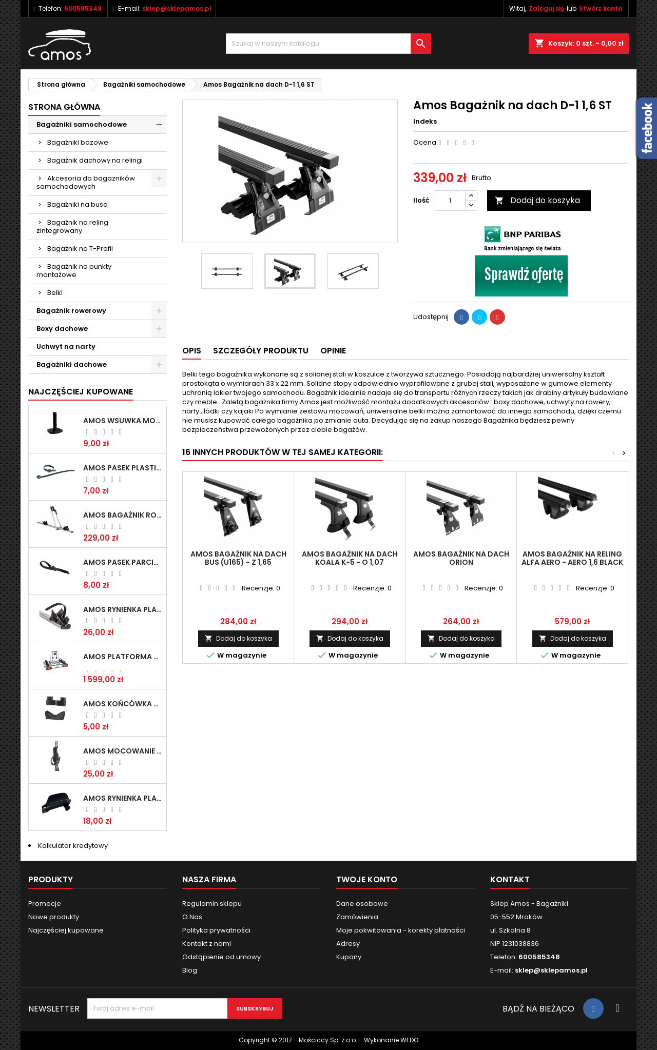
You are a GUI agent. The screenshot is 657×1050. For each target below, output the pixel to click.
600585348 (83, 8)
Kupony (348, 957)
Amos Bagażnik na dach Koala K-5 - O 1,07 (350, 558)
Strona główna (64, 107)
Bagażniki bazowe (77, 142)
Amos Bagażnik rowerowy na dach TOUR (122, 515)
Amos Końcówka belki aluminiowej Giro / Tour (122, 704)
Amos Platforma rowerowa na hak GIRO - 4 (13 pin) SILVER (122, 656)
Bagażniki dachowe (71, 364)
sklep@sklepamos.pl (176, 8)
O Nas (192, 917)
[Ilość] (450, 200)
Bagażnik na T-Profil (80, 248)
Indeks (425, 121)
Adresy (348, 943)
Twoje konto (366, 879)
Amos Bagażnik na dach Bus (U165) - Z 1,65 (238, 558)
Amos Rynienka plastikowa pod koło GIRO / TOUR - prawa (122, 609)
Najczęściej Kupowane (80, 392)
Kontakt (510, 879)
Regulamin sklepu (212, 903)
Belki (55, 293)
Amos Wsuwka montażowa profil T (122, 421)
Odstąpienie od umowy (221, 957)
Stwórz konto (600, 8)
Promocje (44, 903)
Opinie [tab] (333, 350)
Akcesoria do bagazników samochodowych (85, 182)
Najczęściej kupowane (66, 930)
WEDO (409, 1040)
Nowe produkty (53, 917)
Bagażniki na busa (77, 204)
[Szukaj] (328, 43)
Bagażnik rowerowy (71, 310)
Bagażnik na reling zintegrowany (72, 226)
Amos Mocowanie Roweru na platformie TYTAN (122, 751)
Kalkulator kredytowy (73, 845)
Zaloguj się (546, 8)
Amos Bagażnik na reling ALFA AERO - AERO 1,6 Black (572, 558)
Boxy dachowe (62, 328)
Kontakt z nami (206, 943)
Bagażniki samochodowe (81, 124)
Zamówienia (357, 917)
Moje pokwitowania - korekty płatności (400, 930)
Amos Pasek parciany (122, 562)
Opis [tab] (191, 350)
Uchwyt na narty (65, 346)
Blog (189, 970)
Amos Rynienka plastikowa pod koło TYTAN (122, 798)
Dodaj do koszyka (537, 200)
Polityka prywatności (216, 930)
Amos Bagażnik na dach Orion (461, 558)
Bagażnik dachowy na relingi (95, 160)
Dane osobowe (362, 903)
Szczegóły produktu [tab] (260, 350)
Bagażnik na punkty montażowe (73, 271)
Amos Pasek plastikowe (122, 468)
